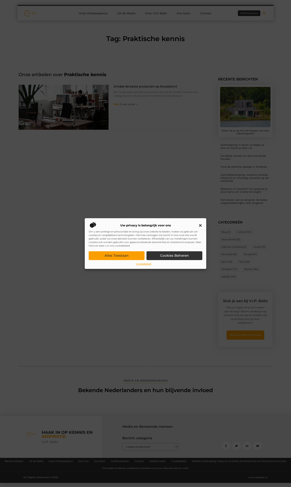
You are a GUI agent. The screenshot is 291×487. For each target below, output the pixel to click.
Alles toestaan (116, 255)
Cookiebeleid (143, 264)
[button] (200, 226)
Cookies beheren (174, 255)
